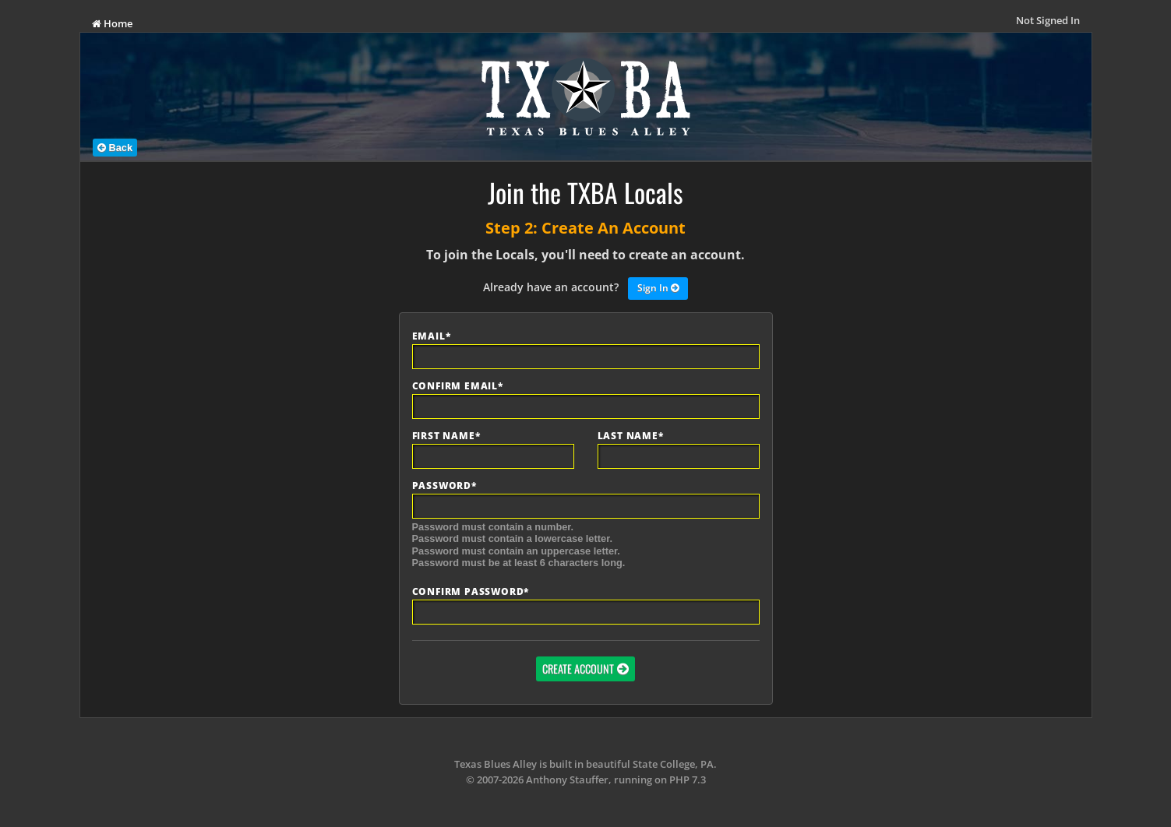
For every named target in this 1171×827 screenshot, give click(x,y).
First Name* (446, 436)
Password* (444, 486)
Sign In (658, 289)
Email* (431, 336)
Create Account (578, 668)
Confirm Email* (457, 386)
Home (112, 23)
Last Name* (631, 436)
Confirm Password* (471, 591)
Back (114, 147)
